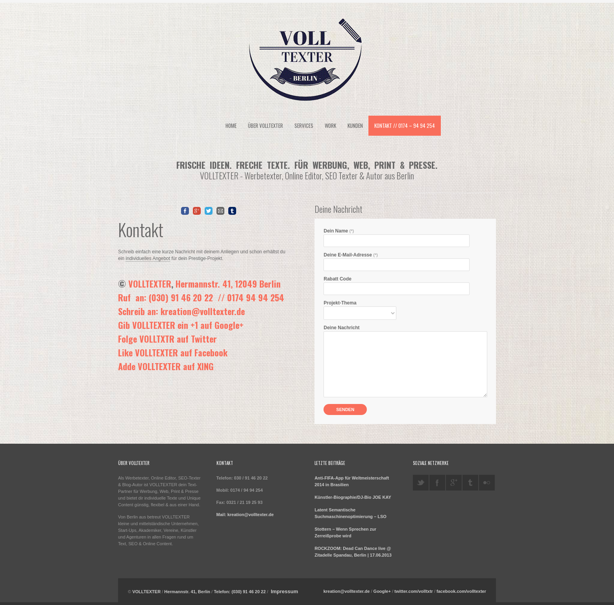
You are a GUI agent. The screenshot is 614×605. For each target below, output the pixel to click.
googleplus (454, 483)
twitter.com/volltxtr (413, 591)
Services (303, 125)
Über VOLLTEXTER (265, 125)
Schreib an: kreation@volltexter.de (181, 311)
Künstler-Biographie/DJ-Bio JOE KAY (352, 497)
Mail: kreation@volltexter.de (245, 514)
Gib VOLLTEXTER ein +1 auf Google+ (181, 325)
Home (231, 125)
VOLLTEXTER (149, 283)
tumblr (470, 483)
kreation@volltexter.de (347, 591)
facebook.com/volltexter (461, 591)
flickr (487, 483)
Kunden (355, 125)
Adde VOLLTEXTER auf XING (166, 366)
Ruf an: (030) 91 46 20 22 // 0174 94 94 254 (201, 297)
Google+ (382, 591)
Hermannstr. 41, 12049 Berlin (228, 283)
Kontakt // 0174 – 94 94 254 (404, 125)
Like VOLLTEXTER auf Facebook (172, 352)
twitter (421, 483)
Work (330, 125)
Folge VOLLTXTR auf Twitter (167, 338)
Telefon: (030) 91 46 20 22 (240, 591)
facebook (437, 483)
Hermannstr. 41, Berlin (187, 591)
